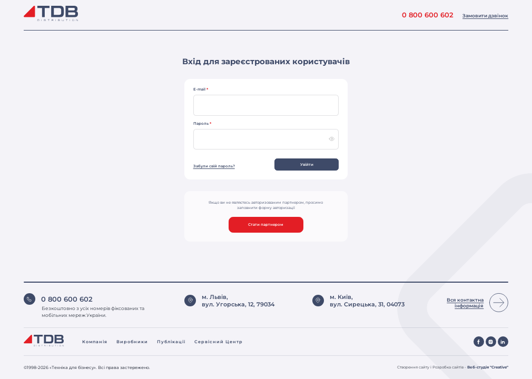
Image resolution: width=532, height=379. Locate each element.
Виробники (132, 341)
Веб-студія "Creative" (487, 367)
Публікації (171, 341)
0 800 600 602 (428, 15)
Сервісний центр (218, 341)
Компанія (94, 341)
